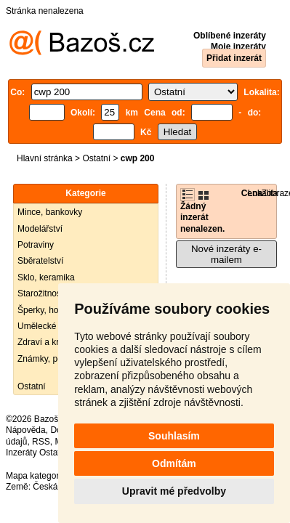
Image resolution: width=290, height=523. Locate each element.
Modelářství (40, 229)
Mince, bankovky (49, 212)
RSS (41, 442)
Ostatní (96, 158)
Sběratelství (40, 261)
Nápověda (26, 430)
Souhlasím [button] (174, 436)
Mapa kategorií (34, 476)
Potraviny (35, 245)
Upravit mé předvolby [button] (174, 491)
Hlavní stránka (45, 158)
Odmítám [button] (174, 463)
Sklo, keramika (46, 277)
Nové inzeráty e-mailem (226, 254)
